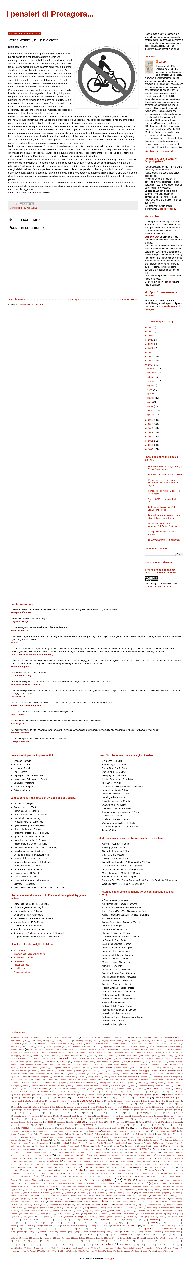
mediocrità (114, 1149)
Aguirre (24, 1041)
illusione (167, 1125)
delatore (128, 1089)
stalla (39, 1226)
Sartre (140, 1208)
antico (164, 1043)
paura (149, 1170)
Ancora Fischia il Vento (24, 957)
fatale (85, 1107)
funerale (112, 1113)
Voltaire (161, 1248)
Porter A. (92, 1183)
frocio (79, 1113)
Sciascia (14, 1214)
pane (131, 1167)
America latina (31, 1043)
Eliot (27, 1101)
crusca (86, 1086)
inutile (156, 1131)
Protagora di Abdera (93, 1190)
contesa (17, 1083)
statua (65, 1226)
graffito (71, 1122)
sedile (69, 1214)
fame (172, 1104)
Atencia (113, 1049)
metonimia (82, 1152)
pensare (60, 1173)
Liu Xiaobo (121, 1140)
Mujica (180, 1155)
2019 (151, 356)
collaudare (65, 1077)
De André (166, 1086)
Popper (51, 1183)
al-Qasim (67, 1041)
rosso (79, 1205)
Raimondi (34, 1195)
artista (170, 1047)
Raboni (119, 1193)
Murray (23, 1158)
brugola (13, 1064)
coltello (97, 1077)
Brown (178, 1062)
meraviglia (170, 1149)
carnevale (51, 1071)
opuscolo (113, 1164)
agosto (151, 385)
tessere (70, 1235)
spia (107, 1223)
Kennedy (123, 1134)
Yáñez (80, 1251)
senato (131, 1214)
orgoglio (163, 1164)
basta (121, 1056)
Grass (100, 1122)
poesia (97, 1180)
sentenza (150, 1214)
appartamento (28, 1047)
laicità (24, 1137)
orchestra (129, 1164)
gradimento (61, 1122)
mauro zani (19, 961)
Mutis (49, 1158)
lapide (52, 1137)
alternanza (145, 1041)
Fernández (27, 1110)
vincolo (47, 1248)
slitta (65, 1220)
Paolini (158, 1167)
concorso (81, 1079)
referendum (143, 1195)
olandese (23, 1164)
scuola (59, 1214)
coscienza (141, 1083)
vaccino (161, 1241)
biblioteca (150, 1058)
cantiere (125, 1068)
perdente (119, 1173)
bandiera (75, 1056)
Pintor (169, 1176)
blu (46, 1062)
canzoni (145, 1067)
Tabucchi (53, 1232)
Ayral (90, 1052)
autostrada (46, 1052)
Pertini (15, 1176)
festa (52, 1110)
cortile (131, 1083)
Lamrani (33, 1137)
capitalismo (167, 1068)
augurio (160, 1049)
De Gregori (19, 1089)
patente (130, 1170)
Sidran (129, 1217)
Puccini (140, 1190)
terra (21, 1235)
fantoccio (45, 1107)
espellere (50, 1104)
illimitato (158, 1125)
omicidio (58, 1164)
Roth (86, 1205)
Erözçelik (14, 1104)
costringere (15, 1086)
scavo (79, 1211)
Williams (71, 1251)
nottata (87, 1161)
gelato (74, 1116)
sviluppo (145, 1228)
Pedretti (26, 1173)
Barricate (112, 1056)
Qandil (25, 1193)
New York (168, 1158)
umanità (59, 1241)
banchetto (65, 1056)
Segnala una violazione (158, 562)
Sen (124, 1214)
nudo (121, 1161)
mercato (180, 1149)
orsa (170, 1164)
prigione (66, 1186)
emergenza (51, 1101)
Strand (161, 1226)
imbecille (177, 1125)
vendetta (68, 1245)
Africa (176, 1037)
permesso (155, 1173)
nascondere (72, 1158)
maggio (151, 398)
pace (60, 1167)
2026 (151, 327)
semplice (104, 1214)
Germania (136, 1116)
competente (156, 1077)
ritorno (142, 1201)
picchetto (109, 1176)
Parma (16, 1170)
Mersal (43, 1152)
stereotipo (82, 1226)
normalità (67, 1161)
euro (111, 1104)
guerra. (13, 1125)
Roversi (105, 1204)
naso (81, 1158)
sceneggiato (107, 1211)
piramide (25, 1180)
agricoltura (15, 1041)
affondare (166, 1037)
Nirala (22, 1161)
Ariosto (124, 1047)
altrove (160, 1041)
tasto (108, 1232)
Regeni (180, 1195)
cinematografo (103, 1074)
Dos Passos (178, 1095)
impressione (49, 1128)
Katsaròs (90, 1134)
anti (156, 1043)
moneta (59, 1155)
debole (99, 1089)
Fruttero (87, 1113)
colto (105, 1077)
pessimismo (25, 1176)
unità (85, 1241)
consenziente (157, 1079)
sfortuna (68, 1217)
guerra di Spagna (174, 1122)
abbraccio (46, 1037)
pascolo (69, 1170)
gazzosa (65, 1116)
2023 (151, 340)
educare (83, 1098)
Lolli (164, 1140)
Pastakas (121, 1170)
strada (145, 1226)
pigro (162, 1176)
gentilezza (125, 1116)
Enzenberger (85, 1101)
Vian (13, 1248)
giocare (22, 1119)
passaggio (101, 1170)
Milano (122, 1152)
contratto (40, 1083)
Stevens (106, 1226)
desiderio (177, 1089)
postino (110, 1183)
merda (16, 1152)
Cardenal (32, 1071)
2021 (151, 348)
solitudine (165, 1220)
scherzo (140, 1211)
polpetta (168, 1180)
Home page (73, 299)
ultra (51, 1241)
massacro (156, 1146)
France (47, 1113)
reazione (111, 1195)
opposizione (102, 1164)
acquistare (86, 1037)
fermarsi (17, 1110)
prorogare (39, 1190)
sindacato (179, 1217)
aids (32, 1041)
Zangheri (110, 1251)
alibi (111, 1041)
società (106, 1219)
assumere (83, 1049)
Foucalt (38, 1113)
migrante (106, 1152)
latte (79, 1137)
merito (35, 1152)
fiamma (84, 1110)
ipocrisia (164, 1131)
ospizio (13, 1167)
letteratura (14, 1140)
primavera (83, 1186)
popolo (42, 1183)
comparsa (144, 1077)
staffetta (30, 1226)
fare (53, 1107)
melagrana (132, 1149)
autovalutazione (59, 1052)
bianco (140, 1058)
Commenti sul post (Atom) (30, 304)
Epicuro (100, 1101)
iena (131, 1125)
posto (118, 1183)
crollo (69, 1086)
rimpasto (77, 1201)
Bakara (149, 1052)
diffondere (63, 1092)
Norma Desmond (53, 1161)
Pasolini (79, 1170)
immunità (14, 1128)
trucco (116, 1238)
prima (74, 1186)
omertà (49, 1164)
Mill (129, 1152)
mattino (35, 1149)
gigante (180, 1116)
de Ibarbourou (32, 1089)
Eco (52, 1098)
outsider (35, 1167)
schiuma (167, 1211)
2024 (151, 335)
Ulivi (44, 1241)
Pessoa (36, 1176)
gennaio (151, 414)
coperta (63, 1083)
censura (14, 1074)
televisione (169, 1232)
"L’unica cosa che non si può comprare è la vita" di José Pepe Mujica (163, 483)
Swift (179, 1229)
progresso (167, 1186)
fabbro (144, 1104)
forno (13, 1113)
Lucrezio (25, 1143)
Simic (170, 1217)
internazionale (135, 1131)
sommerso (177, 1220)
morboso (115, 1155)
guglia (35, 1125)
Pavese (158, 1170)
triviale (108, 1238)
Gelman (91, 1116)
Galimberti (179, 1113)
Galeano (169, 1113)
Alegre (104, 1041)
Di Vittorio (44, 1092)
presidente (55, 1186)
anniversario (119, 1043)
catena (118, 1071)
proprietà (29, 1190)
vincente (30, 1248)
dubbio (16, 1098)
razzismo (101, 1195)
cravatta (25, 1086)
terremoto (40, 1235)
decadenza (109, 1089)
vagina (178, 1241)
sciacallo (177, 1211)
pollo (160, 1180)
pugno (157, 1190)
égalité (109, 1098)
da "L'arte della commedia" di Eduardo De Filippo (161, 508)
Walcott (33, 1251)
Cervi (51, 1074)
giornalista (39, 1119)
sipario (50, 1220)
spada (40, 1223)
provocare (120, 1190)
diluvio (86, 1092)
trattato (67, 1238)
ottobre (151, 377)
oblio (163, 1161)
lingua (80, 1140)
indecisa (80, 1128)
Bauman (164, 1056)
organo (153, 1164)
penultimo (91, 1173)
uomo (103, 1241)
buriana (85, 1064)
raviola (84, 1195)
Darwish (142, 1086)
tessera (61, 1235)
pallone (104, 1167)
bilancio (178, 1058)
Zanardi (101, 1251)
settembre (152, 381)
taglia (71, 1232)
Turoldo (180, 1238)
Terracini (30, 1235)
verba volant (32, 208)
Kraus (140, 1134)
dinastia (126, 1092)
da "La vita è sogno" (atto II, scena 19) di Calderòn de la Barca (164, 516)
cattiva (134, 1071)
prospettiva (64, 1190)
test (78, 1235)
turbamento (151, 1238)
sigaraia (138, 1217)
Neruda (151, 1158)
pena (35, 1173)
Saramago (119, 1208)
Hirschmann (111, 1125)
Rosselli (62, 1205)
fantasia (26, 1107)
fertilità (44, 1110)
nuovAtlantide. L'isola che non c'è (29, 954)
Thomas (93, 1235)
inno (181, 1128)
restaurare (122, 1199)
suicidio (91, 1229)
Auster (13, 1052)
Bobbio (53, 1062)
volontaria (129, 1248)
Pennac (51, 1173)
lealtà (115, 1137)
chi (65, 1074)
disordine (36, 1095)
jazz (37, 1134)
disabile (163, 1092)
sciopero (23, 1214)
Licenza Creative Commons (158, 586)
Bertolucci (131, 1058)
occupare (177, 1161)
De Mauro (70, 1089)
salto (43, 1208)
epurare (119, 1101)
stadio (22, 1226)
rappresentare (63, 1195)
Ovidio (43, 1167)
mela (123, 1149)
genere (115, 1116)
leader (106, 1137)
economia (61, 1097)
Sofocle (127, 1220)
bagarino (140, 1052)
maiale (149, 1143)
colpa (90, 1077)
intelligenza (107, 1131)
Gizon (120, 1119)
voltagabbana (150, 1248)
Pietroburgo (141, 1176)
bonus (91, 1062)
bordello (117, 1062)
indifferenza (104, 1128)
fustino (134, 1113)
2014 (151, 428)
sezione (16, 1217)
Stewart (116, 1226)
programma (155, 1186)
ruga (133, 1205)
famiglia (180, 1104)
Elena (136, 1098)
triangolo (91, 1238)
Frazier (64, 1113)
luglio (150, 389)
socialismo (85, 1220)
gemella (106, 1116)
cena (179, 1071)
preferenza (15, 1186)
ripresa (95, 1201)
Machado (73, 1143)
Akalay (39, 1041)
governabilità (26, 1122)
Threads (166, 306)
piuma (63, 1180)
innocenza (28, 1131)
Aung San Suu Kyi (174, 1049)
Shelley (93, 1217)
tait (85, 1232)
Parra (44, 1170)
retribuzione (151, 1199)
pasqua (91, 1170)
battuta (147, 1056)
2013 (151, 432)
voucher (177, 1248)
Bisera (29, 1062)
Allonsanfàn (19, 950)
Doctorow (91, 1095)
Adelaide (97, 1037)
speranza (90, 1223)
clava (181, 1074)
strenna (16, 1229)
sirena (58, 1220)
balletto (177, 1052)
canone (116, 1068)
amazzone (179, 1041)
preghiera (25, 1186)
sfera (24, 1217)
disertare (16, 1095)
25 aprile (14, 1037)
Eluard (41, 1101)
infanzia (127, 1128)
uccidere (24, 1241)
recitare (121, 1195)
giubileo (67, 1119)
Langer (43, 1137)
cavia (164, 1071)
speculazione (69, 1223)
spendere (80, 1223)
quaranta (45, 1193)
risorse (105, 1201)
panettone (140, 1167)
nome (40, 1161)
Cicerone (91, 1074)
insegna (52, 1131)
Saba (13, 1208)
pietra (132, 1176)
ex (138, 1104)
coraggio (81, 1083)
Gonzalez (14, 1122)
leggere (150, 1137)
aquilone (49, 1047)
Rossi (71, 1205)
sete (168, 1214)
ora (121, 1164)
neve (159, 1158)
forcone (169, 1110)
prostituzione (76, 1190)
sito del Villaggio (167, 209)
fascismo (70, 1107)
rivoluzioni (15, 1205)
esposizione (61, 1104)
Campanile (66, 1068)
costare (160, 1083)
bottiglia (138, 1062)
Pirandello (36, 1180)
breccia (154, 1062)
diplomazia (141, 1092)
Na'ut (56, 1158)
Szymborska (41, 1232)
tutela (15, 1241)
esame (23, 1104)
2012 (151, 436)
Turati (141, 1238)
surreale (135, 1229)
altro (153, 1041)
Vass (44, 1245)
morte (150, 1155)
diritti (151, 1091)
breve (170, 1062)
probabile (114, 1186)
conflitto (112, 1079)
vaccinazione (150, 1241)
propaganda (178, 1186)
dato (151, 1086)
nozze (113, 1161)
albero (96, 1041)
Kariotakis (79, 1134)
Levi (23, 1140)
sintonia (42, 1220)
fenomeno (168, 1107)
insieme (83, 1131)
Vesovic (169, 1245)
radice (150, 1193)
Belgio (36, 1058)
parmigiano (27, 1170)
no (29, 1161)
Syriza (30, 1232)
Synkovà (21, 1232)
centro (22, 1074)
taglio (78, 1232)
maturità (52, 1149)
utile (130, 1241)
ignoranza (147, 1125)
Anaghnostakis (75, 1043)
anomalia (137, 1043)
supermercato (113, 1229)
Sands (78, 1208)
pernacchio (166, 1173)
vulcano (14, 1251)
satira (148, 1208)
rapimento (51, 1195)
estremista (83, 1104)
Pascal (60, 1170)
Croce (52, 1086)
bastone (129, 1056)
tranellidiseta (20, 968)
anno (129, 1043)
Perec (137, 1173)
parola (36, 1170)
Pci (174, 1170)
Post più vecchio (129, 299)
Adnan (106, 1037)
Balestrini (168, 1052)
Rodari (36, 1205)
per (99, 1173)
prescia (35, 1186)
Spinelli (124, 1223)
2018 (151, 361)
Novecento (104, 1161)
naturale (108, 1158)
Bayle (172, 1056)
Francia (56, 1113)
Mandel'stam (40, 1146)
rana (42, 1195)
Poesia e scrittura (22, 972)
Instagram (150, 309)
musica (40, 1158)
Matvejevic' (62, 1149)
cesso (58, 1074)
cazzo (171, 1071)
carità (42, 1071)
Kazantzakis (112, 1134)
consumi (179, 1080)
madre (83, 1143)
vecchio (52, 1245)
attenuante (135, 1049)
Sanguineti (89, 1207)
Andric (98, 1043)
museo (32, 1158)
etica (92, 1103)
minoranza (155, 1152)
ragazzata (176, 1193)
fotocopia (29, 1113)
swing (13, 1232)
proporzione (17, 1190)
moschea (160, 1155)
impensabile (37, 1128)
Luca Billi (163, 62)
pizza (71, 1180)
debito (90, 1089)
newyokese (179, 1158)
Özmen (52, 1167)
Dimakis (95, 1092)
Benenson (77, 1058)
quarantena (57, 1193)
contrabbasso (28, 1083)
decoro (119, 1089)
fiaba (76, 1110)
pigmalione (153, 1176)
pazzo (167, 1170)
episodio (109, 1101)
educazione (96, 1097)
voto (169, 1248)
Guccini (141, 1122)
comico (122, 1077)
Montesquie (93, 1155)
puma (172, 1190)
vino (55, 1248)
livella (131, 1140)
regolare (25, 1199)
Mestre (72, 1152)
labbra (178, 1134)
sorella (13, 1223)
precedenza (176, 1183)
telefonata (148, 1232)
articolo (162, 1047)
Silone (162, 1217)
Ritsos (158, 1201)
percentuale (108, 1173)
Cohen (55, 1077)
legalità (123, 1137)
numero (129, 1161)
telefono (158, 1232)
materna (177, 1146)
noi (34, 1161)
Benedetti (63, 1058)
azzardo (99, 1052)
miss (164, 1152)
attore (144, 1049)
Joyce (61, 1134)
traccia (177, 1235)
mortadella (141, 1155)
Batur (155, 1056)
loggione (156, 1140)
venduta (89, 1245)
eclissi (45, 1098)
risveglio (125, 1201)
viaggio (177, 1245)
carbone (23, 1071)
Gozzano (49, 1122)
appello (39, 1047)
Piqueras (14, 1180)
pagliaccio (87, 1167)
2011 (151, 441)
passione (111, 1170)
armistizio (152, 1047)
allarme (119, 1041)
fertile (36, 1110)
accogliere (66, 1037)
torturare (159, 1235)
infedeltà (139, 1128)
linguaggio (89, 1140)
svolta (156, 1229)
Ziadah (137, 1251)
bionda (21, 1062)
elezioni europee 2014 (164, 1098)
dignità (79, 1092)
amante (169, 1041)
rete (142, 1199)
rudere (126, 1205)
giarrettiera (170, 1116)
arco (69, 1047)
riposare (87, 1201)
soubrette (31, 1223)
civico (155, 1074)
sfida (31, 1217)
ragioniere (23, 1195)
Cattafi (126, 1071)
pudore (149, 1190)
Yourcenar (90, 1251)
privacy (104, 1186)
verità (141, 1245)
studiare (25, 1229)
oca (169, 1161)
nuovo (137, 1161)
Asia (22, 1049)
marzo (150, 406)
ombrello (40, 1164)
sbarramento (168, 1208)
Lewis (31, 1140)
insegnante (62, 1131)
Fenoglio (157, 1107)
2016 (151, 420)
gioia (30, 1119)
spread (168, 1223)
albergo (88, 1041)
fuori (127, 1113)
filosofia (114, 1109)
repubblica (67, 1199)
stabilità (14, 1226)
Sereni (160, 1214)
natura (99, 1158)
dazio (158, 1086)
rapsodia (75, 1195)
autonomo (23, 1052)
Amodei (63, 1043)
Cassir (110, 1071)
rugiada (141, 1205)
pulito (165, 1190)
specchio (57, 1223)
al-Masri (58, 1041)
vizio (111, 1248)
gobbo (151, 1119)
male (178, 1143)
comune (28, 1079)
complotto (177, 1077)
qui (170, 282)
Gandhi (24, 1116)
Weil (41, 1251)
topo (141, 1235)
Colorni (81, 1077)
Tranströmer (47, 1238)
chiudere (82, 1074)
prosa (49, 1189)
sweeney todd (167, 1229)
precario (165, 1183)
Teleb (140, 1232)
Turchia (162, 1238)
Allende (134, 1041)
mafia (101, 1143)
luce (170, 1140)
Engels (73, 1101)
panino (149, 1167)
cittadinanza (144, 1074)
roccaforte (27, 1205)
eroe (170, 1101)
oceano (13, 1164)
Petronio (64, 1176)
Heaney (70, 1125)
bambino (36, 1056)
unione (77, 1241)
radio (158, 1193)
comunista (50, 1079)
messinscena (62, 1152)
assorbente (72, 1049)
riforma (59, 1201)
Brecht (162, 1062)
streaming (171, 1226)
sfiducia (39, 1217)
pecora (180, 1170)
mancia (28, 1146)
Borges (126, 1061)
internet (147, 1131)
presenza (44, 1186)
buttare (116, 1064)
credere (44, 1086)
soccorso (73, 1220)
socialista (96, 1220)
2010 (151, 445)
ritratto (150, 1201)
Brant (146, 1062)
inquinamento (40, 1131)
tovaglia (169, 1235)
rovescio (117, 1205)
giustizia (102, 1119)
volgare (119, 1248)
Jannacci (23, 1134)
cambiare (34, 1068)
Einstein (128, 1098)
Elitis (34, 1101)
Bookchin (107, 1062)
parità (181, 1167)
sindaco (17, 1220)
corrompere (104, 1083)
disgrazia (26, 1095)
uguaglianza (35, 1241)
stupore (52, 1229)
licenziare (63, 1140)
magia (130, 1143)
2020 (151, 352)
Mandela (52, 1146)
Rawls (92, 1195)
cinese (115, 1074)
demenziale (139, 1089)
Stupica (34, 1229)
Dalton (133, 1086)
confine (103, 1079)
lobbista (140, 1140)
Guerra (161, 1122)
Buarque (38, 1064)
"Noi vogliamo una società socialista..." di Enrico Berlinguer (163, 524)
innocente (17, 1131)
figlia (100, 1110)
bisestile (38, 1062)
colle (74, 1077)
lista (111, 1140)
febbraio (151, 410)
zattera (128, 1251)
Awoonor (81, 1052)
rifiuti (43, 1201)
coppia (72, 1083)
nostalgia (77, 1161)
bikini (169, 1058)
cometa (113, 1077)
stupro (60, 1229)
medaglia (85, 1149)
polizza (152, 1180)
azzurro (108, 1052)
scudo (51, 1214)
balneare (26, 1056)
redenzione (131, 1195)
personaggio (178, 1173)
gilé (14, 1119)
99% (34, 1037)
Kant (69, 1134)
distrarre (46, 1095)
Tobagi (102, 1235)
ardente (89, 1047)
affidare (146, 1037)
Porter (81, 1183)
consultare (169, 1079)
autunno (72, 1052)
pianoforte (83, 1176)
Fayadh (119, 1107)
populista (61, 1183)
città (135, 1074)
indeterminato (91, 1128)
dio (133, 1092)
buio (52, 1064)
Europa (119, 1103)
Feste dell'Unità (64, 1110)
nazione (142, 1158)
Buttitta (125, 1064)
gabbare (151, 1113)
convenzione (52, 1083)
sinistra (27, 1219)
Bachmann (129, 1052)
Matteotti (25, 1149)
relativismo (36, 1199)
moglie (22, 1155)
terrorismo (51, 1235)
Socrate (118, 1220)
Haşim (53, 1125)
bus (102, 1064)
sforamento (58, 1217)
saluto (59, 1208)
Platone (88, 1180)
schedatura (119, 1211)
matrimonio (15, 1149)
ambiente (18, 1043)
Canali (86, 1068)
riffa (36, 1201)
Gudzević (151, 1122)
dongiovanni (138, 1095)
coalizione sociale (21, 1077)
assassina (49, 1049)
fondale (160, 1110)
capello (156, 1068)
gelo (98, 1116)
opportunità (90, 1164)
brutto (29, 1064)
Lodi (147, 1140)
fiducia (92, 1110)
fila (106, 1110)
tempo (178, 1232)
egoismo (118, 1098)
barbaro (93, 1056)
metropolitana (95, 1152)
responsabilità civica (103, 1198)
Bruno (22, 1064)
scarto (63, 1211)
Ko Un (132, 1134)
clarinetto (172, 1074)
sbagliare (156, 1208)
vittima (96, 1248)
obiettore (154, 1161)
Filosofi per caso (21, 965)
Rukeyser (151, 1205)
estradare (72, 1104)
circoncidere (125, 1074)
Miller (136, 1152)
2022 (151, 344)
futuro (142, 1113)
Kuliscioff (150, 1134)
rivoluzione (176, 1201)
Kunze (159, 1134)
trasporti (58, 1238)
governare (38, 1122)
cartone (78, 1071)
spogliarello (134, 1223)
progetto (145, 1186)
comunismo (38, 1079)
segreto (87, 1214)
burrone (95, 1064)
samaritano (69, 1208)
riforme (68, 1201)
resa (75, 1199)
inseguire (73, 1131)
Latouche (70, 1137)
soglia (136, 1220)
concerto (60, 1079)
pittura (55, 1180)
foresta (178, 1110)
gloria (137, 1119)
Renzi (57, 1199)
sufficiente (81, 1229)
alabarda (78, 1041)
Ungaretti (68, 1241)
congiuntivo (133, 1079)
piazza (100, 1176)
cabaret (133, 1064)
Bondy (83, 1062)
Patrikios (140, 1170)
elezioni (145, 1097)
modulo (13, 1155)
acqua (75, 1037)
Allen (127, 1041)
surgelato (125, 1229)
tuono (134, 1238)
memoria (144, 1149)
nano (63, 1158)
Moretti (124, 1155)
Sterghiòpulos (94, 1226)
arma (143, 1047)
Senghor (140, 1214)
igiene (138, 1125)
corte (124, 1083)
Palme (112, 1167)
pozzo (156, 1183)
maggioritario (120, 1143)
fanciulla (16, 1107)
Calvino (22, 1067)
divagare (62, 1095)
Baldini (158, 1052)
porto (102, 1183)
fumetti (103, 1113)
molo (29, 1155)
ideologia (122, 1125)
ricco (172, 1199)
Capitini (177, 1068)
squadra (177, 1223)
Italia (173, 1130)
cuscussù (116, 1086)
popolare (33, 1183)
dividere (72, 1095)
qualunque (35, 1193)
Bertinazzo (120, 1058)
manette (63, 1146)
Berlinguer (106, 1058)
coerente (35, 1077)
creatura (35, 1086)
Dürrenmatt (26, 1098)
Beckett (180, 1056)
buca (46, 1064)
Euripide (103, 1104)
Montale (80, 1155)
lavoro (96, 1137)
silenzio (154, 1217)
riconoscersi (27, 1201)
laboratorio (15, 1137)
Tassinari (100, 1232)
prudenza (130, 1190)
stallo (46, 1226)
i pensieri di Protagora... (50, 14)
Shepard (102, 1217)
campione (77, 1068)
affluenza (155, 1037)
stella (73, 1226)
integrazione (94, 1131)
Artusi (178, 1047)
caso (102, 1071)
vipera (72, 1248)
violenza (63, 1248)
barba (84, 1056)
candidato (106, 1068)
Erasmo (137, 1101)
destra (13, 1092)
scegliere (87, 1211)
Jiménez (46, 1134)
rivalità (166, 1201)
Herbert (79, 1125)
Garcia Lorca (47, 1116)
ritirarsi (134, 1201)
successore (70, 1229)
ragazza (166, 1193)
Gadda (160, 1113)
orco (138, 1164)
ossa (21, 1167)
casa (96, 1071)
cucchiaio (96, 1086)
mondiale (38, 1155)
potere (126, 1183)
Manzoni (86, 1146)
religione (46, 1199)
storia (134, 1225)
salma (21, 1208)
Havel (61, 1125)
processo (124, 1186)
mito (178, 1152)
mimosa (144, 1152)
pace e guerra (71, 1167)
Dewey (22, 1092)
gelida (82, 1116)
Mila (115, 1152)
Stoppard (125, 1226)
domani (117, 1095)
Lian (38, 1140)
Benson (96, 1058)
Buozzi (77, 1064)
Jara (31, 1134)
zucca (160, 1251)
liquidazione (102, 1140)
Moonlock (105, 1155)
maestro (92, 1143)
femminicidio (146, 1107)
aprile (150, 402)
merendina (26, 1152)
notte (95, 1161)
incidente (60, 1128)
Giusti (93, 1119)
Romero (53, 1205)
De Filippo (178, 1085)
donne (157, 1094)
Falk (158, 1104)
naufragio (118, 1158)
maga (109, 1143)
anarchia (89, 1043)
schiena (158, 1211)
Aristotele (134, 1047)
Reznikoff (163, 1199)
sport (153, 1223)
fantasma (35, 1107)
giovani (48, 1119)
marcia (106, 1146)
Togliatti (111, 1235)
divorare (81, 1095)
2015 (151, 424)
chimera (72, 1074)
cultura (105, 1086)
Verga (134, 1245)
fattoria (92, 1107)
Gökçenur (177, 1119)
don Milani (127, 1095)
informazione (160, 1128)
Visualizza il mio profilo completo (160, 151)
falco (152, 1104)
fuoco (120, 1113)
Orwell (178, 1164)
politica (128, 1180)
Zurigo (167, 1251)
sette (175, 1214)
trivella (100, 1238)
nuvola (145, 1161)
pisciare (47, 1180)
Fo (131, 1110)
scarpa (45, 1211)
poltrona (177, 1180)
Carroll (60, 1071)
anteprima (148, 1043)
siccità (110, 1217)
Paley (96, 1167)
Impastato (25, 1128)
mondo (48, 1155)
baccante (118, 1052)
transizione (35, 1238)
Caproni (14, 1071)
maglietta (139, 1143)
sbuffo (178, 1208)
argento (107, 1047)
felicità (136, 1107)
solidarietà (154, 1220)
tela (133, 1232)
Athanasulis (123, 1049)
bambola (46, 1056)
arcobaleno (78, 1047)
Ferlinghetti (179, 1107)
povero (134, 1183)
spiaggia (115, 1223)
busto (108, 1064)
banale (56, 1056)
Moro (132, 1155)
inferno (148, 1128)
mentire (160, 1149)
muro (15, 1158)
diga (71, 1092)
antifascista (15, 1047)
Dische (180, 1092)
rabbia (111, 1193)
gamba (16, 1116)
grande (92, 1122)
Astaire (93, 1049)
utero (124, 1241)
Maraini (97, 1146)
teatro (124, 1231)
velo (60, 1245)
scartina (55, 1211)
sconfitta (33, 1214)
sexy (181, 1214)
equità (128, 1101)
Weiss (48, 1251)
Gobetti (159, 1119)
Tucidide (125, 1238)
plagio (79, 1180)
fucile (95, 1113)
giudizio (85, 1119)
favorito (110, 1107)
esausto (32, 1104)
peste (47, 1176)
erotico (177, 1101)
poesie (108, 1180)
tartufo (91, 1232)
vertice (160, 1245)
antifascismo (174, 1043)
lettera (178, 1137)
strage (153, 1226)
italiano (13, 1134)
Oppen (67, 1164)
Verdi (126, 1245)
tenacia (13, 1235)
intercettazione (120, 1131)
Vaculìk (169, 1241)
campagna (55, 1068)
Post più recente (17, 299)
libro (54, 1140)
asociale (39, 1049)
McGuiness (74, 1149)
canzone (134, 1068)
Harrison (44, 1125)
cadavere (143, 1064)
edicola (74, 1098)
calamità (166, 1064)
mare (115, 1146)
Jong (54, 1134)
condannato (92, 1079)
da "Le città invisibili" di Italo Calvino (165, 474)
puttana (16, 1193)
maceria (64, 1143)
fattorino (101, 1107)
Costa (151, 1083)
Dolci (100, 1095)
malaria (170, 1143)
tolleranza (123, 1235)
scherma (130, 1211)
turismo (171, 1238)
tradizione (14, 1238)
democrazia (152, 1088)
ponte (24, 1183)
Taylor (116, 1232)
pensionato (70, 1173)
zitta (153, 1251)
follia (152, 1110)
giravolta (57, 1119)
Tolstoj (133, 1235)
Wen (55, 1251)
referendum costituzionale (163, 1195)
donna (148, 1095)
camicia (44, 1068)
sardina (132, 1208)
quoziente (101, 1193)
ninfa (15, 1161)
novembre (152, 372)
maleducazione (16, 1146)
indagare (70, 1128)
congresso (144, 1079)
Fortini (20, 1113)
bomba (75, 1062)
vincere (39, 1248)
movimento (171, 1155)
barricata (102, 1056)
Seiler (95, 1214)
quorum (91, 1193)
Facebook (175, 306)
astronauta (103, 1049)
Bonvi (99, 1062)
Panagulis (121, 1167)
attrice (152, 1049)
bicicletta (22, 208)
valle (12, 1245)
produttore (135, 1186)
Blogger (110, 1258)
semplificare (115, 1214)
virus (80, 1248)
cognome (45, 1077)
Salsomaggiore (32, 1208)
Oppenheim (77, 1164)
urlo (117, 1241)
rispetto (116, 1201)
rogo (44, 1205)
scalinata (14, 1211)
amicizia (54, 1043)
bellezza (45, 1058)
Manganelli (74, 1146)
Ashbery (14, 1049)
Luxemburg (43, 1143)
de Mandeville (57, 1089)
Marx (122, 1146)
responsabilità (85, 1199)
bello (53, 1058)
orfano (145, 1164)
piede (118, 1176)
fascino (61, 1107)
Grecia (109, 1122)
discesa (172, 1092)
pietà (125, 1176)
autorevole (34, 1052)
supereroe (101, 1229)
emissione (63, 1101)
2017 (151, 365)
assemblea (61, 1049)
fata (78, 1107)
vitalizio (87, 1248)
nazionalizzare (130, 1158)
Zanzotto (120, 1251)
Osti (27, 1167)
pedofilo (16, 1173)
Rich (179, 1199)
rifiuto (51, 1201)
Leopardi (160, 1137)
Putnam (180, 1190)
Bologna (63, 1061)
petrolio (55, 1176)
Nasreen (90, 1158)
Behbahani (26, 1058)
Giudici (76, 1119)
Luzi (54, 1143)
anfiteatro (107, 1043)
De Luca (45, 1089)
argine (115, 1047)
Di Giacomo (32, 1092)
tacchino (63, 1232)
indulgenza (116, 1128)
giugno (151, 393)
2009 (151, 449)
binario (13, 1062)
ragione (13, 1195)
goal (143, 1119)
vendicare (78, 1245)
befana (16, 1058)
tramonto (24, 1238)
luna (33, 1143)
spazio (48, 1223)
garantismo (35, 1116)
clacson (163, 1074)
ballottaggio (15, 1056)
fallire (165, 1104)
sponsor (145, 1223)
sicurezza (119, 1217)
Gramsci (81, 1122)
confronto (121, 1079)
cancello (96, 1068)
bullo (69, 1064)
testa (85, 1235)
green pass (120, 1122)
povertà (144, 1183)
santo (110, 1208)
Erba (145, 1101)
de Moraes (81, 1089)
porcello (71, 1183)
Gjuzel (129, 1119)
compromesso (16, 1079)
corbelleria (92, 1083)
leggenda (140, 1137)
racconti (129, 1192)
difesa (54, 1092)
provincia (109, 1190)
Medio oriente (98, 1149)
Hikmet (88, 1125)
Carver (87, 1071)
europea (131, 1104)
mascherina (144, 1146)
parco (174, 1167)
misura (171, 1152)
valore (20, 1245)
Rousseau (95, 1205)
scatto (71, 1211)
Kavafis (100, 1134)
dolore (108, 1095)
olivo (31, 1164)
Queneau (81, 1193)
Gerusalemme (148, 1116)
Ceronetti (31, 1074)
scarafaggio (35, 1211)
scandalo (24, 1211)
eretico (153, 1101)
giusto (113, 1119)
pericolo (145, 1173)
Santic (102, 1208)
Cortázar (115, 1083)
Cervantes (42, 1074)
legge (131, 1137)
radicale (142, 1193)
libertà (45, 1140)
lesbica (169, 1137)
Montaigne (69, 1155)
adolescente (116, 1037)
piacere (73, 1176)
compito (167, 1077)
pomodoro (14, 1183)
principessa (94, 1186)
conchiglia (71, 1079)
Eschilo (41, 1104)
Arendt (97, 1047)
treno (83, 1238)
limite (72, 1140)
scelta (97, 1211)
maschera (132, 1146)
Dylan (37, 1098)
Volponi (139, 1248)
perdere (129, 1173)
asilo (31, 1049)
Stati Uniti (55, 1226)
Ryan (179, 1205)
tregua (75, 1238)
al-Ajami (48, 1041)
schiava (149, 1211)
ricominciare (15, 1201)
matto (43, 1149)
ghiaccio (160, 1116)
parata (166, 1167)
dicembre (152, 368)
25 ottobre (25, 1037)
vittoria (104, 1248)
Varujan (37, 1245)
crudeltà (78, 1086)
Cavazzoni (155, 1071)
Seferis (77, 1214)
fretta (72, 1113)
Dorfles (168, 1095)
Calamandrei (154, 1064)
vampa (28, 1245)
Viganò (21, 1248)
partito (52, 1170)
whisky (62, 1251)
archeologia (59, 1047)
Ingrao (174, 1128)
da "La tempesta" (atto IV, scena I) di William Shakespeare (165, 467)
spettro (99, 1223)
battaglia (138, 1056)
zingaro (146, 1251)
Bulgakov (61, 1064)
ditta (54, 1095)
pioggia (178, 1176)
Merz (51, 1152)
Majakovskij (159, 1143)
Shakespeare (80, 1217)
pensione (81, 1173)
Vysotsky (23, 1251)
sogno (144, 1220)
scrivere (43, 1214)
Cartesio (69, 1071)
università (94, 1241)
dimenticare (106, 1092)
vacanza (138, 1241)
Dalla (125, 1086)
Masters (166, 1146)
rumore (160, 1205)
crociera (61, 1086)
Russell (170, 1205)
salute (50, 1208)
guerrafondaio (25, 1125)
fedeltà (128, 1107)
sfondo (48, 1217)
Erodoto (162, 1101)
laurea (87, 1137)
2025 (151, 331)
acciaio (55, 1037)
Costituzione (173, 1082)
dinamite (117, 1092)
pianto (92, 1176)
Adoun (137, 1037)
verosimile (151, 1245)
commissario (133, 1077)
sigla (146, 1217)
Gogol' (167, 1119)
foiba (137, 1110)
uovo (111, 1241)
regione (16, 1199)
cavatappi (144, 1071)
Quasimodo (69, 1193)
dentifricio (166, 1089)
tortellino (149, 1235)
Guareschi (131, 1122)
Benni (86, 1058)
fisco (125, 1110)
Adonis (128, 1037)
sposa (161, 1223)
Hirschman (99, 1125)
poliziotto (142, 1180)
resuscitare (133, 1199)
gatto (57, 1116)
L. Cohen (168, 1134)
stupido (43, 1229)
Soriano (22, 1223)
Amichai (44, 1043)
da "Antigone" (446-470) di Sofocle (164, 540)
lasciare (61, 1137)
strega (180, 1226)
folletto (144, 1110)
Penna (42, 1173)
